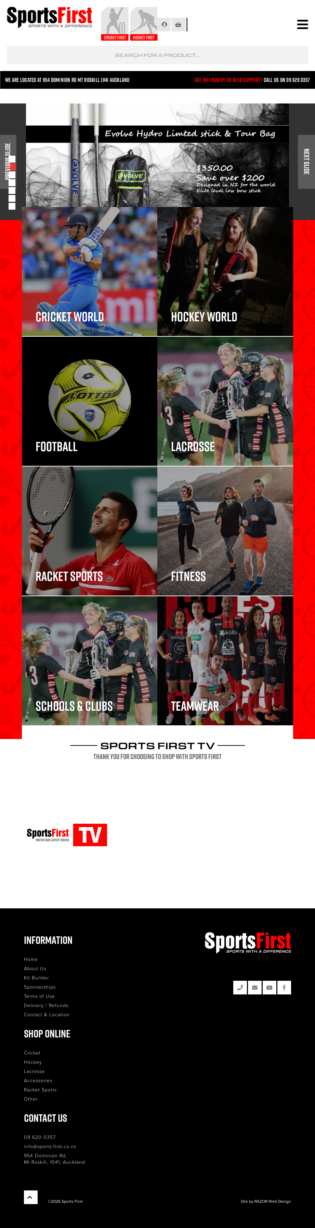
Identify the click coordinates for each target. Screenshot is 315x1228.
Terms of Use (39, 996)
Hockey (33, 1062)
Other (31, 1099)
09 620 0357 (40, 1137)
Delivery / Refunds (46, 1005)
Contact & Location (47, 1014)
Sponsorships (40, 986)
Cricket (32, 1052)
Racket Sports (40, 1089)
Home (31, 959)
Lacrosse (34, 1071)
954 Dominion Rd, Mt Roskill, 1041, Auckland (54, 1158)
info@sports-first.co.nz (50, 1146)
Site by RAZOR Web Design (266, 1201)
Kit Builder (36, 977)
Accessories (38, 1080)
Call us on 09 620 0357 (287, 80)
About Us (35, 968)
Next (306, 162)
